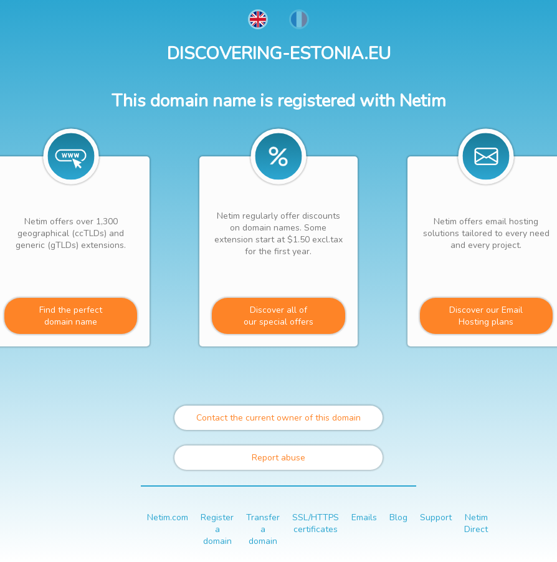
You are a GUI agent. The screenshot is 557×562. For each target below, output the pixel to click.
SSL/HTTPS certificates (315, 523)
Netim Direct (476, 523)
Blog (398, 517)
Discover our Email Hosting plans (486, 316)
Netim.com (167, 517)
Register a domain (217, 529)
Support (436, 517)
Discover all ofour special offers (278, 316)
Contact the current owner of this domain (278, 418)
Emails (364, 517)
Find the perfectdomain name (70, 316)
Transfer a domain (263, 529)
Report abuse (278, 458)
